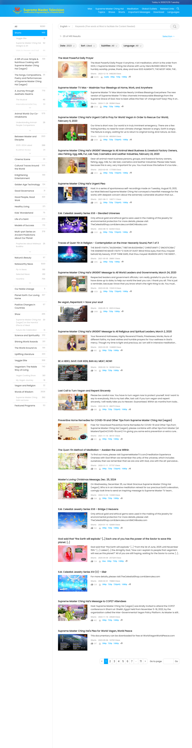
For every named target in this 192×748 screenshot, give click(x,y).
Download (158, 12)
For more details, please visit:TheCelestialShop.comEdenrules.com (125, 576)
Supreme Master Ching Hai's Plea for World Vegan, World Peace (95, 631)
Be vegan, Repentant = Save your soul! (80, 302)
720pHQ (117, 140)
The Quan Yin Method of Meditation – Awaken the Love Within (93, 450)
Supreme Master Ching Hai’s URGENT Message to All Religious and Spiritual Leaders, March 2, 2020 (115, 331)
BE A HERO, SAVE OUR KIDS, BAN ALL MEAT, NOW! (85, 361)
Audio (106, 77)
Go (176, 661)
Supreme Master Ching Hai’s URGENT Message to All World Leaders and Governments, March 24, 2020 (117, 272)
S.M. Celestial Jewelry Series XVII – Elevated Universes (89, 213)
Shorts (121, 12)
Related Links (167, 8)
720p (118, 77)
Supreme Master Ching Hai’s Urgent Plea (81, 183)
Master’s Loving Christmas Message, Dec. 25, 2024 (87, 479)
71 (141, 661)
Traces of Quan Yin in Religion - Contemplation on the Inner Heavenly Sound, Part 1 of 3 (108, 243)
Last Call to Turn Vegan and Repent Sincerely (84, 390)
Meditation (133, 8)
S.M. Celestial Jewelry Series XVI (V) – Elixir (82, 572)
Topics (101, 12)
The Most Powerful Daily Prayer (75, 58)
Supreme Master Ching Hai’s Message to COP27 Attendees (92, 601)
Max (90, 8)
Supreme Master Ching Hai (109, 8)
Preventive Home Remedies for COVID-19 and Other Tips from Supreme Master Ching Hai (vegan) (115, 420)
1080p (124, 77)
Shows (111, 12)
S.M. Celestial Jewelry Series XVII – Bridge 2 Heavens (88, 509)
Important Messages (139, 12)
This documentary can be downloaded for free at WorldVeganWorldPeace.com (133, 635)
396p (112, 77)
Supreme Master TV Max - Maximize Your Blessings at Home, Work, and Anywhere (105, 87)
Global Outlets (149, 8)
